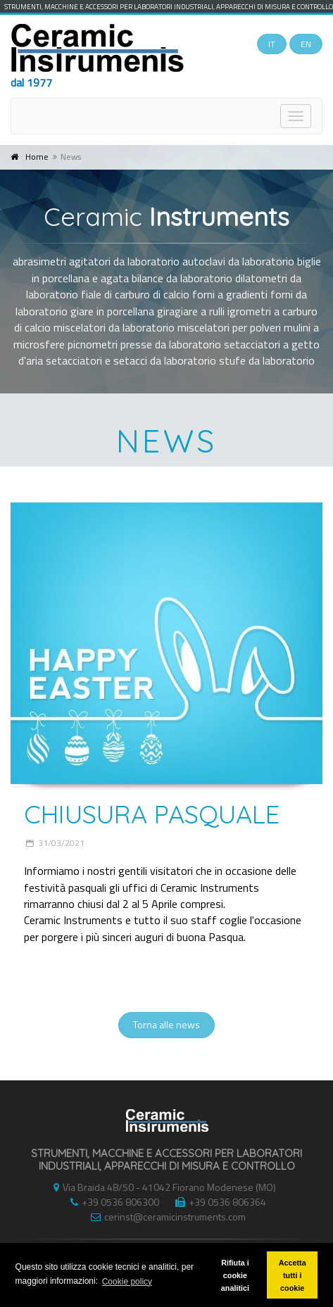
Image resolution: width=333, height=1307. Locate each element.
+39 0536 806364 (217, 1201)
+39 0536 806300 (111, 1201)
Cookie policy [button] (127, 1282)
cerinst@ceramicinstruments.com (165, 1216)
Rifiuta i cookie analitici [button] (235, 1275)
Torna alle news (166, 1024)
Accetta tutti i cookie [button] (292, 1275)
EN (306, 44)
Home (37, 156)
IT (271, 44)
